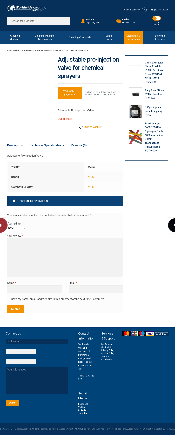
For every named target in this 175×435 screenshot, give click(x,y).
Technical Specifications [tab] (47, 145)
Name (11, 283)
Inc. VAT (156, 25)
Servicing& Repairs (159, 37)
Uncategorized (22, 50)
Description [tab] (15, 145)
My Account (107, 344)
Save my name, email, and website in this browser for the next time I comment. (58, 299)
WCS (91, 176)
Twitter (81, 407)
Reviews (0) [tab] (79, 145)
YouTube (82, 413)
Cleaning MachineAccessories (45, 37)
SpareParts (108, 37)
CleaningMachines (15, 37)
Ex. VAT (156, 22)
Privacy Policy (108, 350)
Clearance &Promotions (133, 37)
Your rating (14, 223)
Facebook (83, 404)
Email (73, 283)
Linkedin (82, 410)
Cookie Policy (108, 353)
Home (10, 50)
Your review (15, 236)
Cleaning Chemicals (80, 37)
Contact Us (106, 347)
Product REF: (70, 93)
